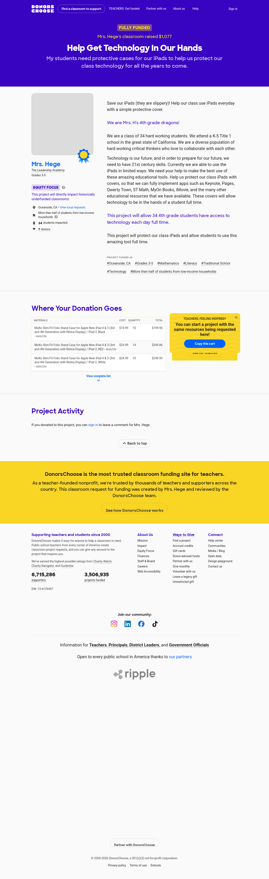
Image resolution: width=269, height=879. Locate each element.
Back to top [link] (134, 443)
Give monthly (181, 566)
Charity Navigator (43, 565)
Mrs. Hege (46, 164)
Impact (141, 545)
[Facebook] (141, 624)
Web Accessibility (148, 571)
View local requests (72, 207)
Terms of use (138, 862)
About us (179, 8)
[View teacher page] (62, 124)
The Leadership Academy (48, 170)
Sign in (232, 9)
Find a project (181, 540)
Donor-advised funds (186, 556)
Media (212, 551)
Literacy (191, 263)
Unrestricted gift (183, 581)
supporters (55, 576)
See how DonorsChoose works (135, 508)
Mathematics (169, 263)
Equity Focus (145, 551)
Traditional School (216, 263)
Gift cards (179, 551)
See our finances (205, 353)
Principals (118, 644)
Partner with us (156, 8)
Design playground (220, 561)
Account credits (183, 545)
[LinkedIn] (128, 624)
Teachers (98, 644)
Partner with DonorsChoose (134, 840)
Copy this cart (205, 344)
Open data (215, 556)
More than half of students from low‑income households (174, 272)
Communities (216, 545)
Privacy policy (117, 862)
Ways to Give (183, 535)
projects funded (108, 576)
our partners (180, 656)
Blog (222, 551)
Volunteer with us (184, 571)
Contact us (215, 566)
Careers (142, 566)
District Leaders (144, 644)
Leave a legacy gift (185, 576)
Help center (215, 540)
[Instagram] (114, 624)
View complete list (98, 378)
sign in (93, 425)
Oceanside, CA (120, 263)
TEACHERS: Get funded (124, 8)
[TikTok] (155, 624)
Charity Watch (102, 561)
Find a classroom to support (81, 9)
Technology (117, 272)
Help (196, 8)
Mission (142, 540)
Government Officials (189, 644)
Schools (155, 862)
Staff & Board (146, 561)
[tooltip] (63, 187)
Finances (143, 556)
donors (44, 229)
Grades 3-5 (145, 263)
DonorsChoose (43, 9)
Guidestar (67, 565)
